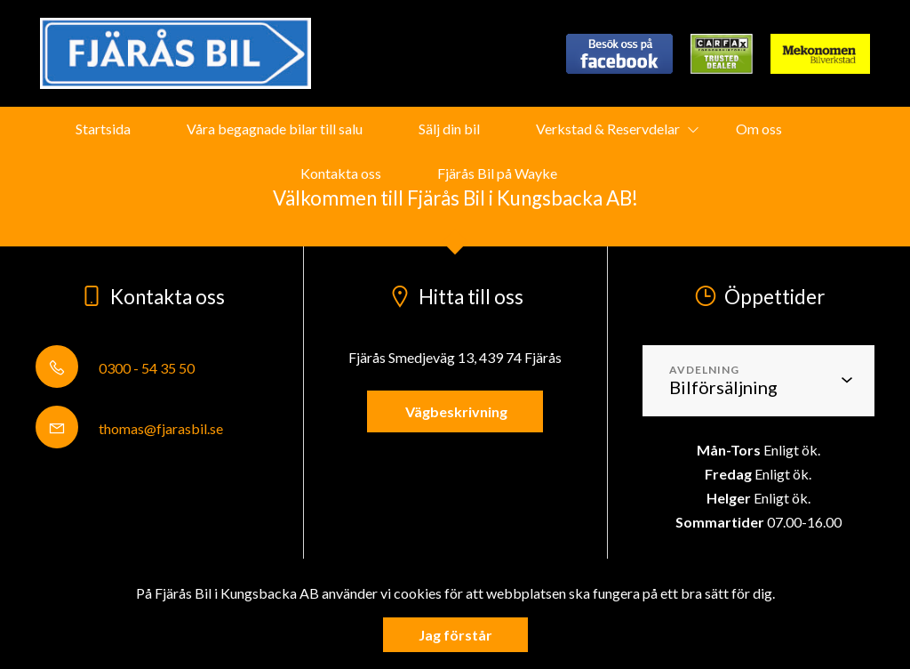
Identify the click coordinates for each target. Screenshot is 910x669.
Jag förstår (455, 634)
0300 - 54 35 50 (115, 367)
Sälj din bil (449, 128)
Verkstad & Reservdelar (608, 128)
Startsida (103, 128)
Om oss (759, 128)
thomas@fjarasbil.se (129, 428)
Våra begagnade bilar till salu (275, 128)
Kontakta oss (340, 173)
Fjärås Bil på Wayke (497, 173)
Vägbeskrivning (455, 411)
